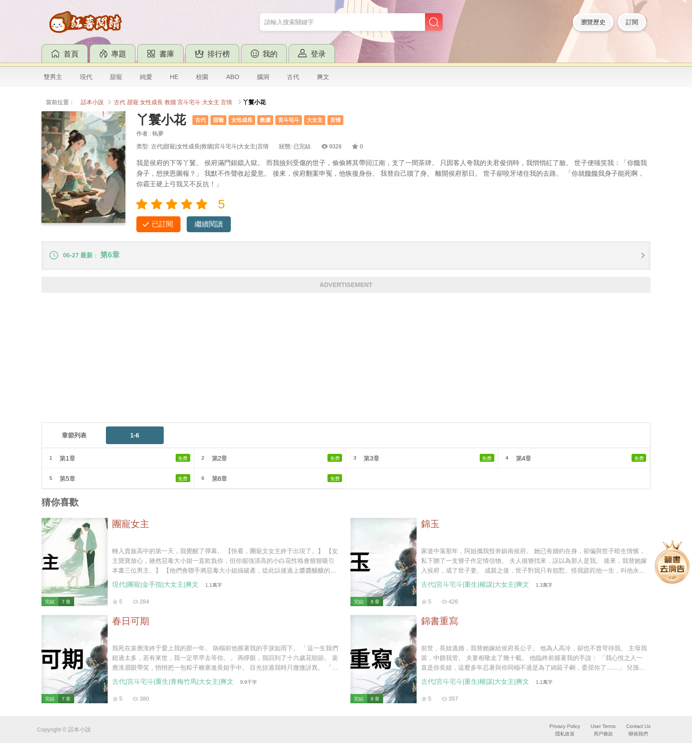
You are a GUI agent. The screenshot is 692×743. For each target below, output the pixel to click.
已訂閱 (162, 224)
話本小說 (92, 102)
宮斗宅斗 (188, 102)
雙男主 (53, 76)
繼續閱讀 (209, 224)
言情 (226, 102)
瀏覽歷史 (593, 22)
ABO (232, 76)
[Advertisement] (306, 360)
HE (174, 76)
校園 (202, 76)
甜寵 (116, 76)
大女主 (210, 102)
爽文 (323, 76)
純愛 (146, 76)
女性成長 (151, 102)
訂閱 (632, 22)
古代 (293, 76)
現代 (86, 76)
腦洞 (263, 76)
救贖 (170, 102)
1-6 (134, 435)
